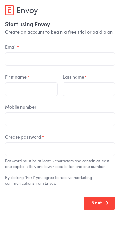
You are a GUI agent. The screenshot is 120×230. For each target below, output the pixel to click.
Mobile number (20, 107)
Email (12, 47)
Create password (24, 137)
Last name (74, 77)
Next (100, 203)
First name (17, 77)
